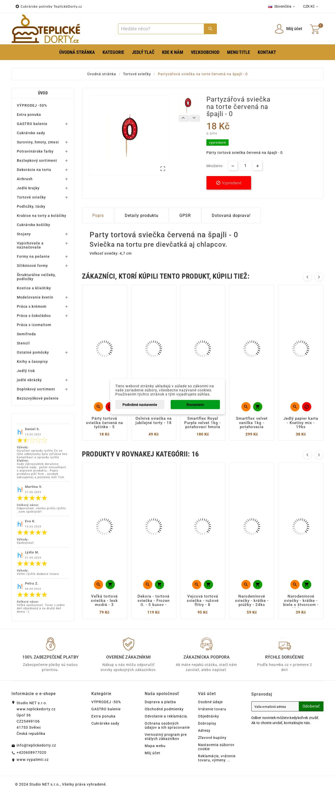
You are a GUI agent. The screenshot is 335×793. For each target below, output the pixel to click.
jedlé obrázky (29, 380)
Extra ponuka (29, 115)
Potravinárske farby (35, 151)
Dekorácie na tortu (34, 170)
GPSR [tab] (185, 215)
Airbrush (25, 179)
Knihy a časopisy (32, 362)
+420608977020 (31, 752)
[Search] (161, 29)
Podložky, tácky (31, 206)
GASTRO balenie (32, 124)
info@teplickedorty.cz (36, 745)
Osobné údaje (210, 702)
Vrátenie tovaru (212, 709)
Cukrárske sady (31, 133)
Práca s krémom (31, 306)
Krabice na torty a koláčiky (41, 216)
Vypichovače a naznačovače (30, 245)
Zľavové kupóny (212, 738)
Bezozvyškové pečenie (38, 398)
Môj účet (152, 753)
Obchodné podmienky (164, 709)
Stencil (23, 343)
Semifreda (26, 334)
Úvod (43, 93)
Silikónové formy (32, 266)
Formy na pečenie (33, 256)
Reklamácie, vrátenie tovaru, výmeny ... (216, 758)
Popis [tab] (98, 215)
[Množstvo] (245, 165)
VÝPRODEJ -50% (32, 105)
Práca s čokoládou (34, 316)
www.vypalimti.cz (33, 760)
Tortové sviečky (31, 197)
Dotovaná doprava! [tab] (231, 215)
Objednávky (208, 716)
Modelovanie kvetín (35, 297)
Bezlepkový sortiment (37, 160)
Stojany (24, 234)
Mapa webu (155, 746)
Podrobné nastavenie (139, 405)
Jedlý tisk (26, 371)
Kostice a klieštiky (34, 288)
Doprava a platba (160, 702)
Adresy (204, 730)
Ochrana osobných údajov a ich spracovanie (167, 725)
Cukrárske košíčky (33, 225)
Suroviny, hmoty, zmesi (38, 142)
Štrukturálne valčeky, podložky (36, 277)
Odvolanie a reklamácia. (166, 716)
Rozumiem (195, 405)
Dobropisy (207, 723)
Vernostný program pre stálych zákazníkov (166, 737)
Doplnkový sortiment (36, 389)
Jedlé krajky (28, 188)
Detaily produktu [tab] (141, 215)
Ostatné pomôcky (33, 352)
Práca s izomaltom (34, 325)
